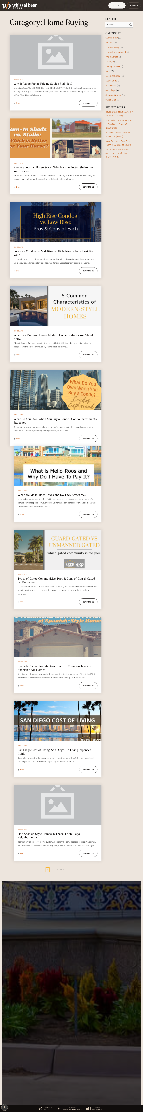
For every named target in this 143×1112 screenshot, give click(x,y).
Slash (22, 853)
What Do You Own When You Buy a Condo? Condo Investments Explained (55, 421)
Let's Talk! (116, 5)
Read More (88, 103)
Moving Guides (112, 76)
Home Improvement (115, 52)
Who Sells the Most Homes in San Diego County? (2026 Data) (118, 124)
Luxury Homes (112, 66)
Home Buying (18, 79)
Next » (60, 869)
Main (107, 71)
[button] (46, 1108)
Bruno (18, 103)
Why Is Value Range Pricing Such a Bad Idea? (43, 83)
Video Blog (110, 100)
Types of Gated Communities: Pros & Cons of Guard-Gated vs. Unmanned (56, 580)
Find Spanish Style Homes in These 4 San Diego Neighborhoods (49, 835)
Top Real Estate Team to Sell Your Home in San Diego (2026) (117, 153)
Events (108, 42)
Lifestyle (109, 61)
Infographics (111, 57)
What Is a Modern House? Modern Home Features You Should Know (54, 337)
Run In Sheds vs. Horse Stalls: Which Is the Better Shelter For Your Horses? (54, 169)
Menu (134, 5)
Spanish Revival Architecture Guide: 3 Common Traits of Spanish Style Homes (55, 668)
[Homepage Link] (19, 5)
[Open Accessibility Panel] (4, 1107)
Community (111, 37)
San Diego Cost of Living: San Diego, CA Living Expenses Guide (54, 751)
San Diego (110, 90)
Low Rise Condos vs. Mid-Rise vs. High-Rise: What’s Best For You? (53, 253)
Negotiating (111, 80)
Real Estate (110, 85)
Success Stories (113, 95)
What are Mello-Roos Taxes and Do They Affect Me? (52, 495)
